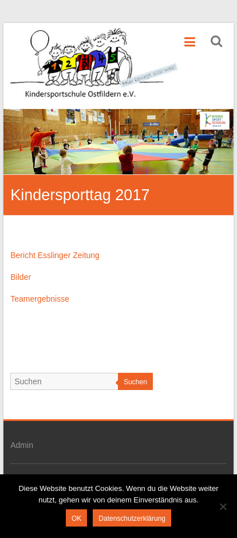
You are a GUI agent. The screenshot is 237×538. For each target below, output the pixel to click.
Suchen (135, 382)
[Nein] (222, 506)
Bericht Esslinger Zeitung (55, 255)
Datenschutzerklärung (131, 518)
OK (76, 518)
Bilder (20, 277)
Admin (21, 445)
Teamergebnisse (39, 298)
